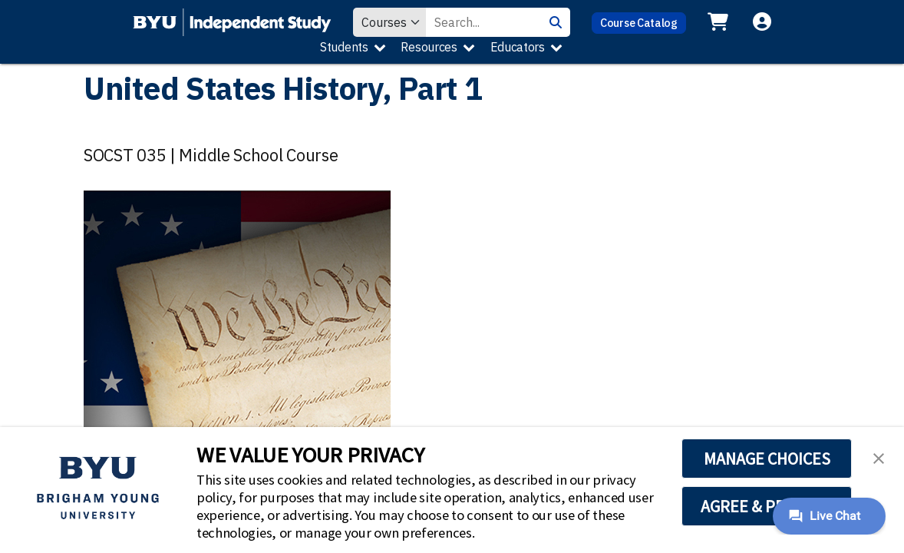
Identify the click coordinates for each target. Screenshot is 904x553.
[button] (878, 457)
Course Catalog (639, 22)
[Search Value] (483, 22)
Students (344, 47)
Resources (429, 47)
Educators (517, 47)
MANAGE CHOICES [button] (767, 458)
